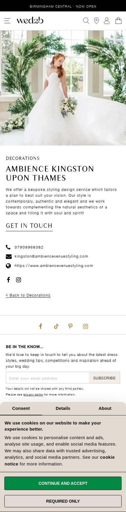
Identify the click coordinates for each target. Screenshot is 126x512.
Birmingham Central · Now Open (63, 6)
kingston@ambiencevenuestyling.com (47, 255)
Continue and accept (63, 483)
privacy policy (33, 394)
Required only (63, 501)
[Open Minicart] (118, 20)
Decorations (23, 158)
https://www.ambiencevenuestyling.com (49, 265)
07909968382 (25, 246)
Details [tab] (63, 408)
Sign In (106, 21)
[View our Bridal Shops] (96, 20)
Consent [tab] (21, 408)
